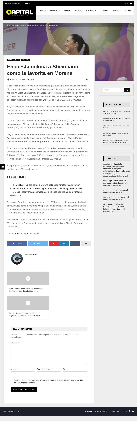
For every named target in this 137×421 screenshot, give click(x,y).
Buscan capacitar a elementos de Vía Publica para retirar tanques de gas (115, 141)
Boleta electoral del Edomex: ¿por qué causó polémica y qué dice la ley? (48, 188)
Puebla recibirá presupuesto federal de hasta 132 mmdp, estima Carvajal (114, 209)
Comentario (16, 318)
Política (25, 60)
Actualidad (14, 25)
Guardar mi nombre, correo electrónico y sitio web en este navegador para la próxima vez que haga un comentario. (48, 357)
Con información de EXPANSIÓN (23, 233)
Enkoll (45, 100)
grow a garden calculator (113, 204)
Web (65, 345)
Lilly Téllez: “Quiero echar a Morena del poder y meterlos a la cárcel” (46, 185)
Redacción (30, 254)
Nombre (14, 345)
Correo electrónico (45, 345)
